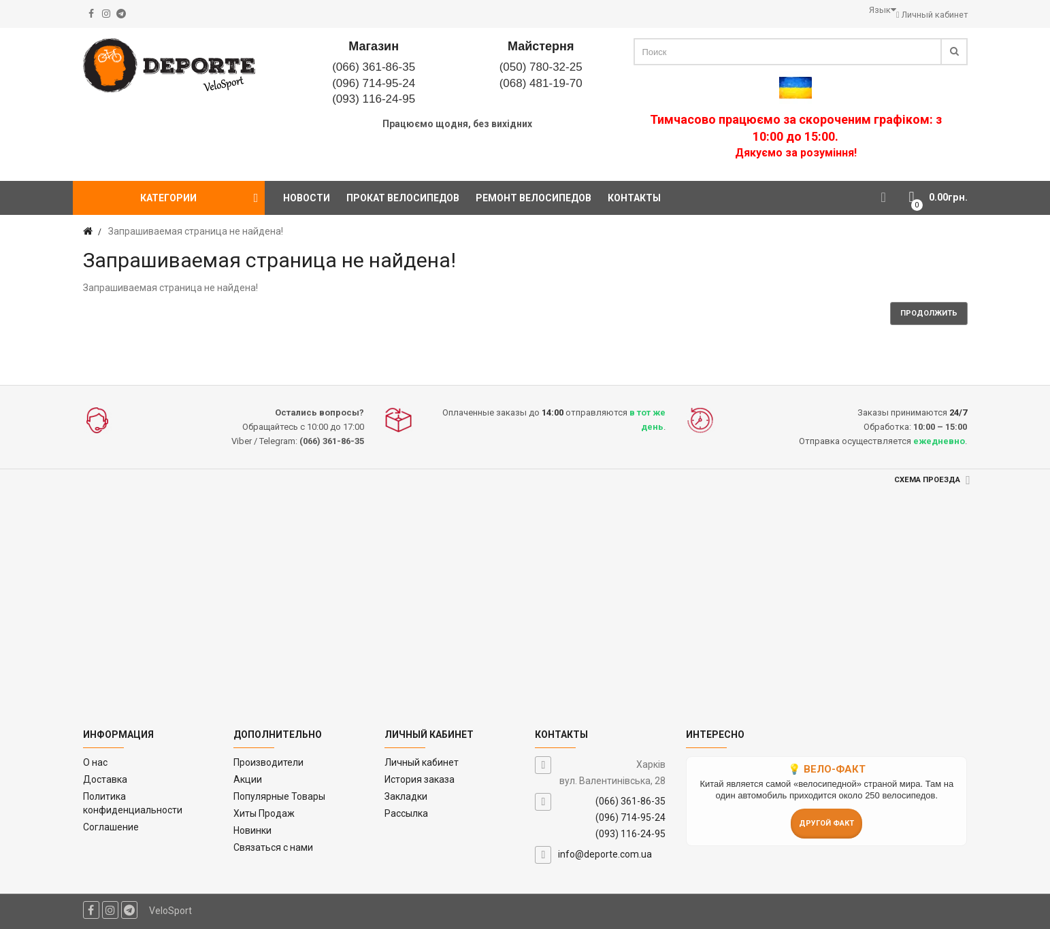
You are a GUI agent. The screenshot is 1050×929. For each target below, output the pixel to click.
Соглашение (111, 827)
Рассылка (406, 813)
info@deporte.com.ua (605, 854)
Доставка (105, 779)
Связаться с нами (273, 847)
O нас (95, 762)
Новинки (252, 830)
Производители (268, 762)
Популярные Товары (279, 796)
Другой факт (826, 823)
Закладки (405, 796)
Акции (247, 779)
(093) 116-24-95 (373, 98)
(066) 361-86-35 (373, 67)
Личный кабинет (421, 762)
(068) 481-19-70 (541, 83)
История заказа (419, 779)
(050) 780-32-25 (541, 67)
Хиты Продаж (264, 813)
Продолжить (928, 313)
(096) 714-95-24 (373, 83)
